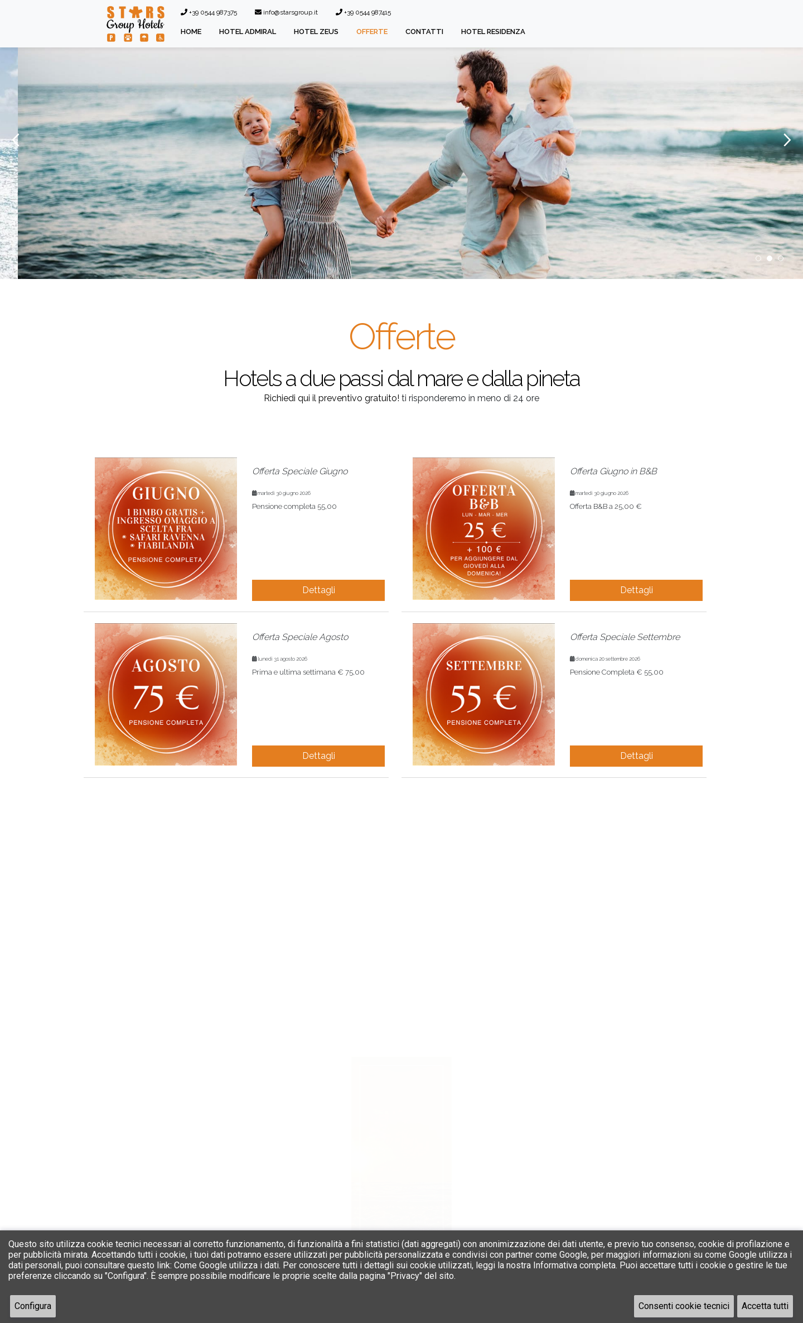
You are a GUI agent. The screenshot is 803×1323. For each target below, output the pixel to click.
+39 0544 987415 (363, 12)
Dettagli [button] (318, 590)
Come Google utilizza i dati (226, 1265)
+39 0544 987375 (209, 12)
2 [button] (769, 258)
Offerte (372, 31)
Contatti (424, 31)
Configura (32, 1306)
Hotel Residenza (493, 31)
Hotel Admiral (247, 31)
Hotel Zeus (316, 31)
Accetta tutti (765, 1306)
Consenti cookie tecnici (683, 1306)
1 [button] (758, 258)
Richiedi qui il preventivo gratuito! (331, 398)
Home (191, 31)
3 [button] (780, 258)
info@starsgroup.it (286, 12)
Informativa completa (574, 1265)
